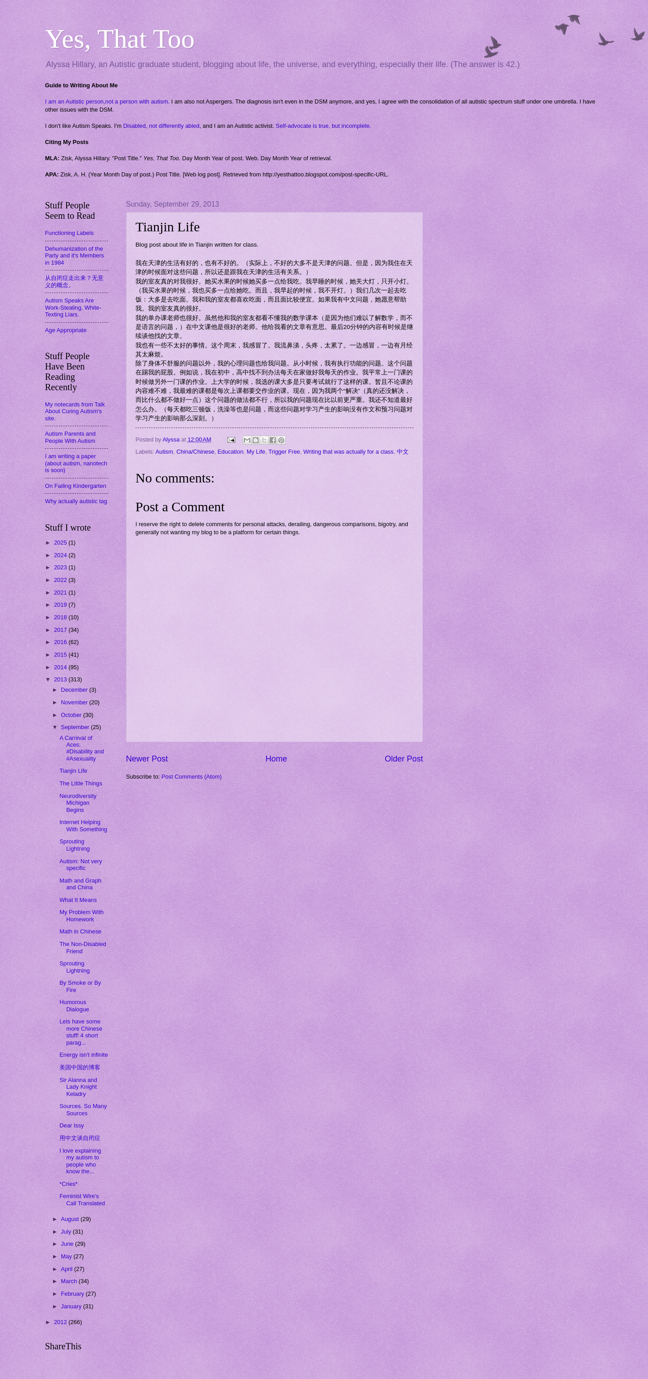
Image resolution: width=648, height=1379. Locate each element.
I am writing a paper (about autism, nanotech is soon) (76, 463)
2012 (61, 1322)
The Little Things (80, 783)
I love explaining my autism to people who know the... (80, 1161)
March (69, 1281)
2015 (61, 654)
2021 (61, 592)
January (72, 1306)
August (71, 1219)
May (67, 1256)
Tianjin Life (73, 770)
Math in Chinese (80, 931)
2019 (61, 604)
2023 (61, 567)
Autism (164, 451)
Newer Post (147, 758)
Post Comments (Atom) (192, 776)
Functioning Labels (69, 233)
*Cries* (68, 1184)
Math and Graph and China (80, 884)
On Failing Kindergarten (75, 485)
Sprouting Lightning (74, 845)
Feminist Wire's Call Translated (82, 1199)
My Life (256, 451)
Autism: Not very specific (80, 864)
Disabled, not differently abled (161, 125)
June (68, 1243)
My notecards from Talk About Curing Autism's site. (75, 411)
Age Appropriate (65, 330)
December (75, 689)
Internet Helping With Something (83, 825)
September (76, 727)
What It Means (78, 900)
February (73, 1293)
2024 (61, 555)
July (66, 1231)
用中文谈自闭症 (79, 1138)
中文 (403, 451)
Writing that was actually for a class (348, 451)
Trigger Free (284, 451)
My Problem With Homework (81, 915)
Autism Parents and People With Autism (70, 437)
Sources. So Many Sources (83, 1109)
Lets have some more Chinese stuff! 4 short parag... (80, 1032)
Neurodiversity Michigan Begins (77, 803)
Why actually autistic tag (76, 501)
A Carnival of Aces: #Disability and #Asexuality (81, 748)
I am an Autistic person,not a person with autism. (107, 101)
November (75, 702)
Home (276, 758)
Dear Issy (71, 1125)
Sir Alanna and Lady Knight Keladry (78, 1087)
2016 (61, 642)
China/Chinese (195, 451)
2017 (61, 629)
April (67, 1269)
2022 (61, 580)
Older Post (404, 758)
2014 (61, 667)
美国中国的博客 (79, 1067)
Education (230, 451)
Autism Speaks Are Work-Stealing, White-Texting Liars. (73, 307)
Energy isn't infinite (83, 1054)
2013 (61, 679)
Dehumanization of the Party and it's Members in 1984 (74, 255)
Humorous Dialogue (74, 1005)
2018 (61, 617)
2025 (61, 542)
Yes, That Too (120, 39)
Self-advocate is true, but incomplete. (323, 125)
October (72, 715)
